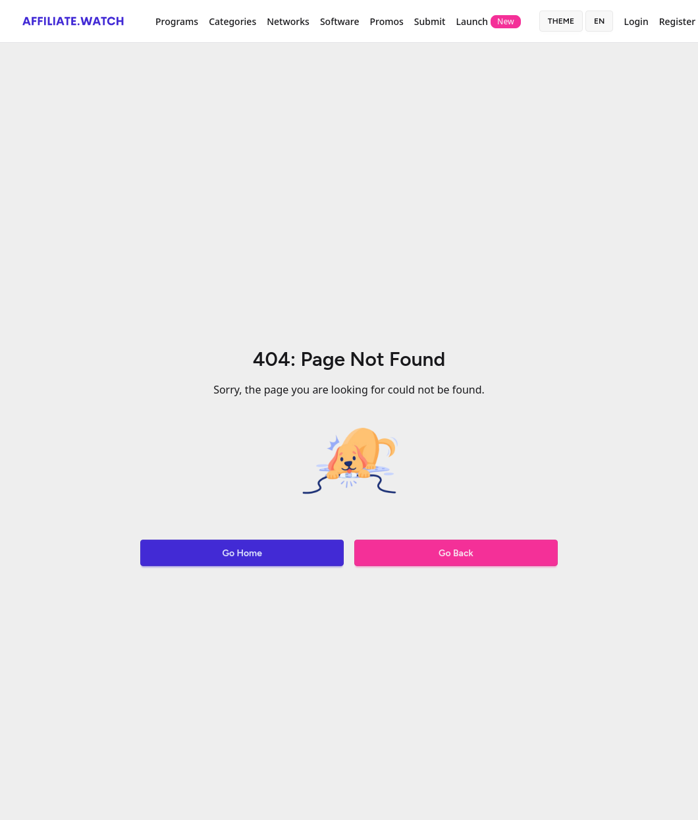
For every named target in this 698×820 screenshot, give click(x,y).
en (599, 21)
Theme (561, 21)
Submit (430, 21)
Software (340, 21)
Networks (288, 21)
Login (636, 21)
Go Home (241, 553)
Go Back (456, 553)
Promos (386, 21)
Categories (232, 21)
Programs (176, 21)
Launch (488, 21)
